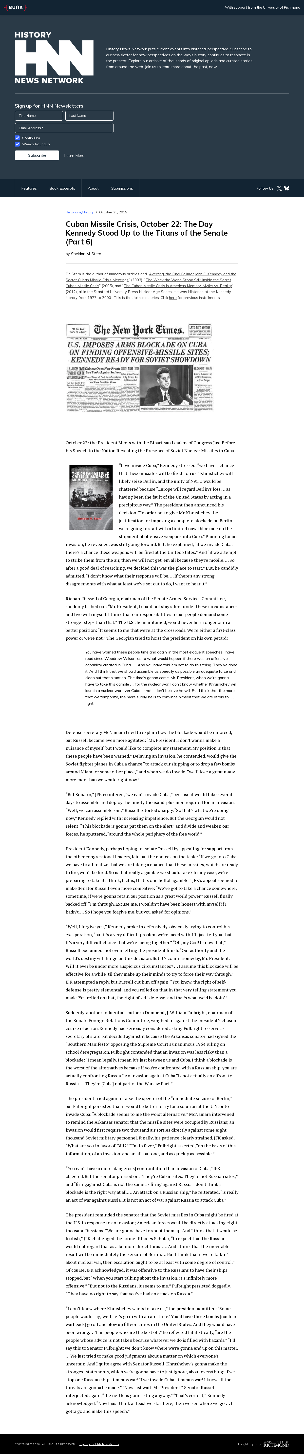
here (173, 297)
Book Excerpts (62, 188)
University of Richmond (281, 7)
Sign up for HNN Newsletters (99, 1444)
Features (29, 188)
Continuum (31, 138)
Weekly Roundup (36, 144)
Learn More (74, 155)
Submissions (122, 188)
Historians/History (80, 212)
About (93, 188)
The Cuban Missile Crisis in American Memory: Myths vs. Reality (178, 285)
